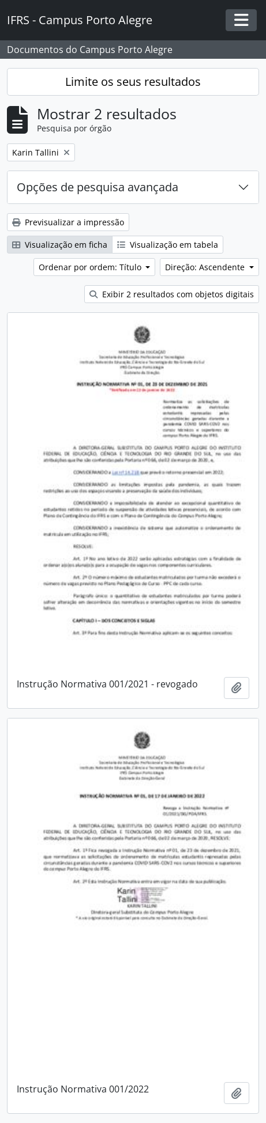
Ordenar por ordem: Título (91, 267)
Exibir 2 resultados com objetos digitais (171, 294)
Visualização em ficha (59, 244)
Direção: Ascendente (206, 267)
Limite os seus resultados (133, 81)
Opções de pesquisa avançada (97, 187)
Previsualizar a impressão (68, 222)
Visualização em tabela (167, 244)
